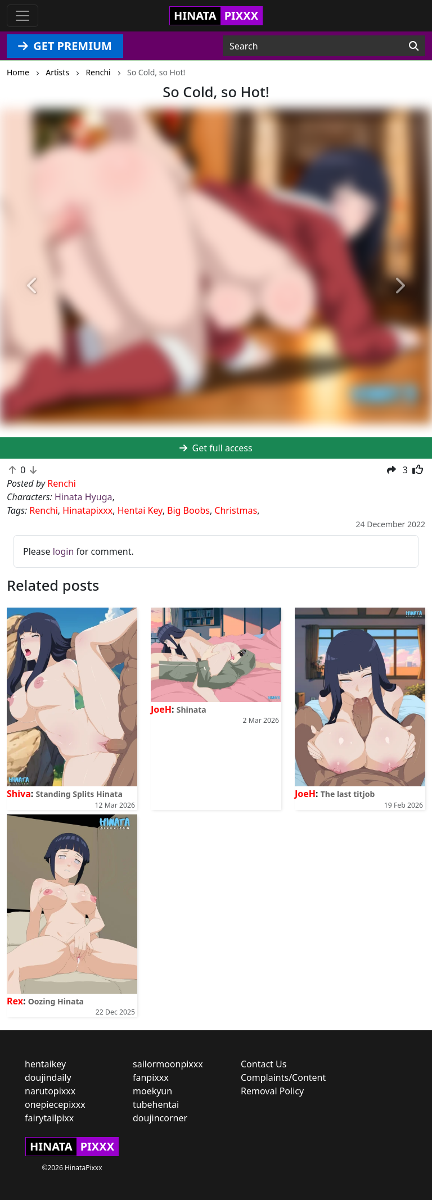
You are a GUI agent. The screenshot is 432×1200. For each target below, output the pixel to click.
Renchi (43, 510)
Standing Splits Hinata (78, 794)
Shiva (19, 793)
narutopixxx (50, 1091)
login (63, 551)
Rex (15, 1001)
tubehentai (156, 1104)
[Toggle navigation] (22, 15)
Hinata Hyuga (83, 497)
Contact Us (263, 1064)
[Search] (413, 46)
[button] (32, 286)
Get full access (215, 448)
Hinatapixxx (87, 510)
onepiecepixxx (55, 1104)
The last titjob (348, 794)
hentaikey (45, 1064)
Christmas (235, 510)
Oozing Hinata (56, 1001)
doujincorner (160, 1118)
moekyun (152, 1091)
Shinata (191, 709)
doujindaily (48, 1077)
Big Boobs (188, 510)
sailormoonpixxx (168, 1064)
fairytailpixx (49, 1118)
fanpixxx (151, 1077)
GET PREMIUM (65, 45)
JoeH (161, 709)
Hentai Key (140, 510)
